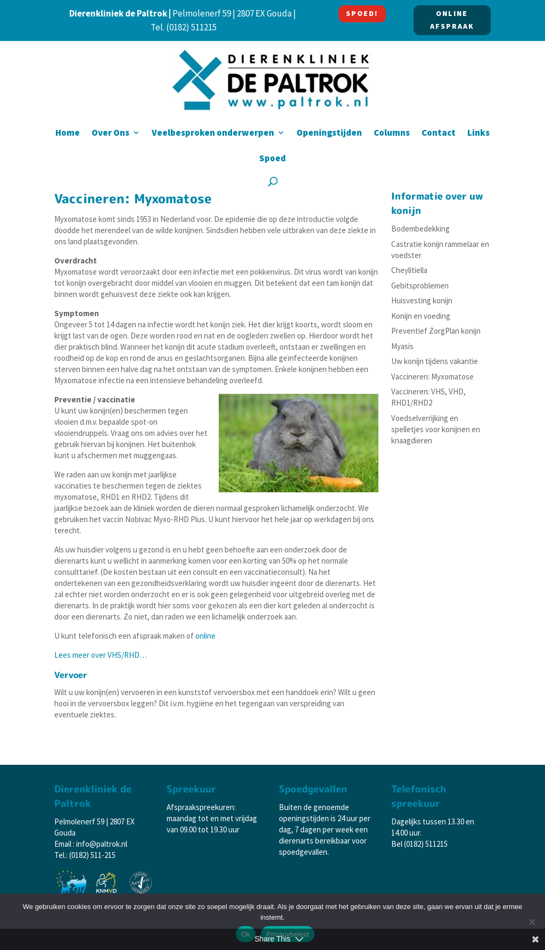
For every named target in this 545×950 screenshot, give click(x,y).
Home (67, 133)
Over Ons (110, 133)
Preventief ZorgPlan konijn (436, 331)
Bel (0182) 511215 (419, 844)
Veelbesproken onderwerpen (213, 133)
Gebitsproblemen (420, 285)
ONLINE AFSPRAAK (452, 20)
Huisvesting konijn (421, 300)
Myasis (402, 346)
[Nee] (531, 921)
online (205, 636)
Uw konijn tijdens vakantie (434, 361)
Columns (392, 133)
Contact (439, 133)
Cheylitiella (409, 270)
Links (478, 133)
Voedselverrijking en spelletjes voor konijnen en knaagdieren (435, 429)
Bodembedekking (420, 229)
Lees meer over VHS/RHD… (100, 655)
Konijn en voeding (420, 316)
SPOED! (362, 13)
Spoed (272, 159)
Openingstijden (329, 133)
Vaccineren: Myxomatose (432, 376)
